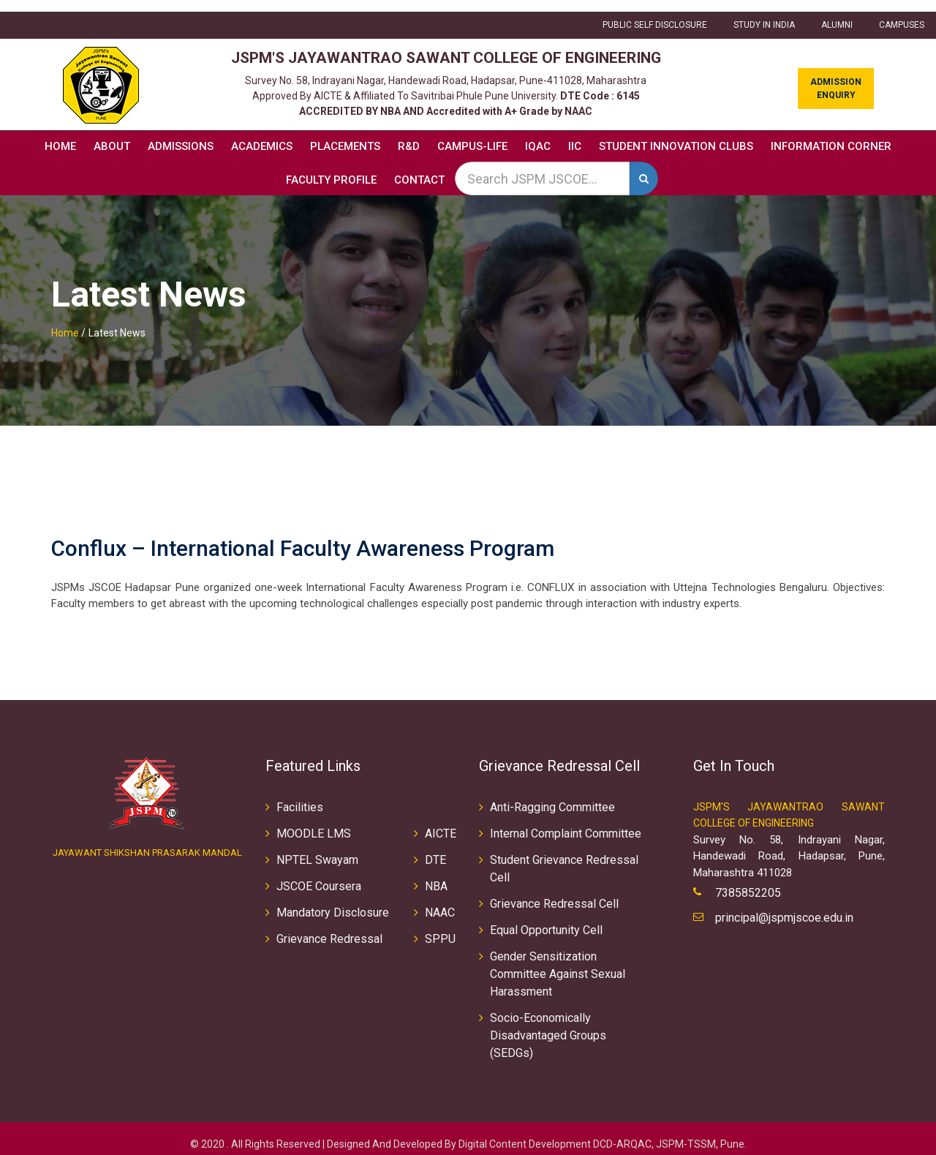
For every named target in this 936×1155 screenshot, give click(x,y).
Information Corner (831, 134)
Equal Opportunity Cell (546, 918)
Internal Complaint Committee (565, 822)
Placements (345, 134)
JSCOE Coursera (318, 874)
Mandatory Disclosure (332, 901)
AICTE (440, 822)
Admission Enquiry (835, 77)
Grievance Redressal (329, 927)
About (112, 134)
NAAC (440, 901)
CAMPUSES (901, 14)
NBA (436, 874)
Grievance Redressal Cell (554, 892)
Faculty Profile (331, 168)
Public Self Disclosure (655, 14)
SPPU (440, 927)
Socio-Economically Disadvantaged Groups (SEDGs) (548, 1023)
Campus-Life (472, 134)
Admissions (181, 134)
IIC (574, 134)
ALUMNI (837, 14)
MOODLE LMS (313, 822)
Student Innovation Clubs (676, 134)
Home (60, 134)
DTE (435, 848)
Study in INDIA (764, 14)
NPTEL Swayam (317, 848)
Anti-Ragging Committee (552, 795)
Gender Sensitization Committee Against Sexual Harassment (557, 962)
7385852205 (748, 882)
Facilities (299, 795)
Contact (419, 168)
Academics (261, 134)
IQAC (538, 134)
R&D (409, 134)
